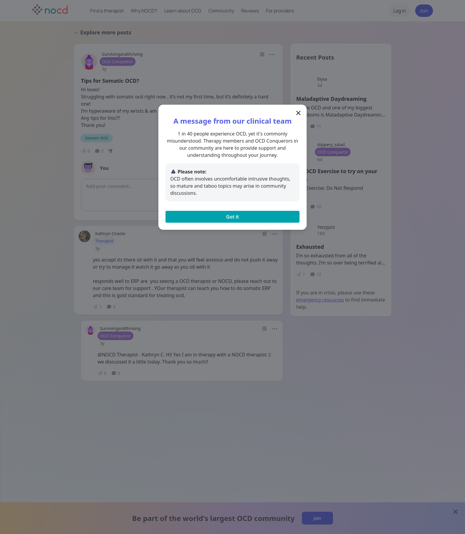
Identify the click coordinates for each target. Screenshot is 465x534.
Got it (232, 216)
